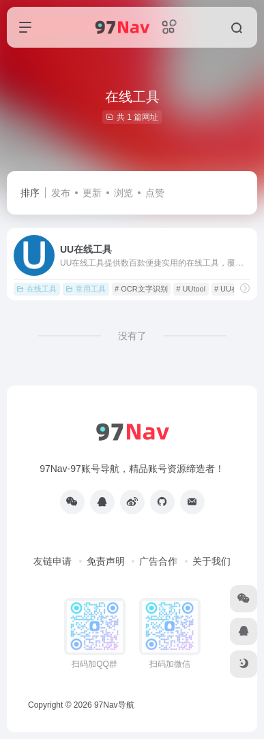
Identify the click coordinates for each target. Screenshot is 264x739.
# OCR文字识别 (141, 289)
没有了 (132, 335)
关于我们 (211, 561)
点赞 (154, 192)
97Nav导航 (114, 705)
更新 (92, 192)
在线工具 (36, 289)
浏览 (123, 192)
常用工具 (85, 289)
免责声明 (106, 561)
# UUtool (190, 289)
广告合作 (158, 561)
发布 (60, 192)
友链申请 (52, 561)
